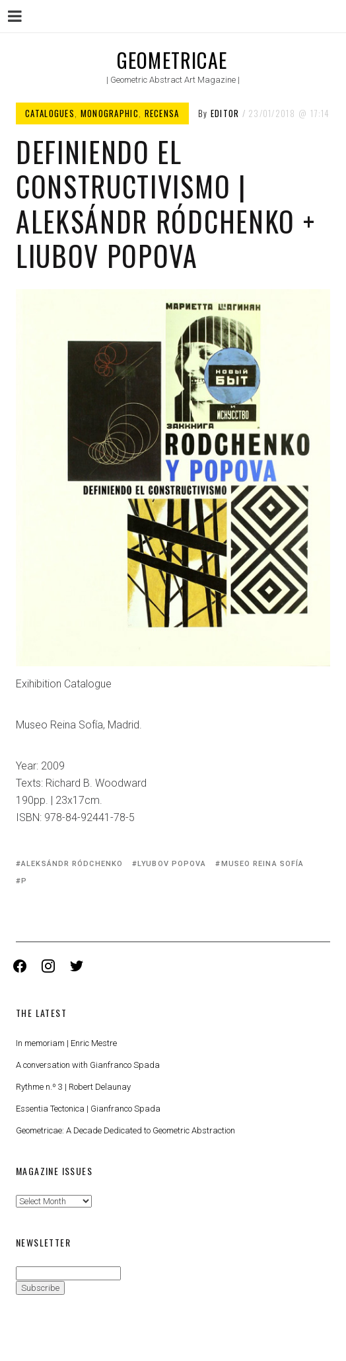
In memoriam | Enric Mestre (66, 1043)
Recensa (162, 113)
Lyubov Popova (171, 863)
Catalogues (50, 113)
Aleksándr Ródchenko (72, 863)
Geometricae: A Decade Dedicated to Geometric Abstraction (125, 1130)
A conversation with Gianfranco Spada (88, 1065)
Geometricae (172, 60)
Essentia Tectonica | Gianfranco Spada (88, 1109)
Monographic (110, 113)
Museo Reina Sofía (262, 863)
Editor (225, 113)
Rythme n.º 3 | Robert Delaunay (73, 1087)
